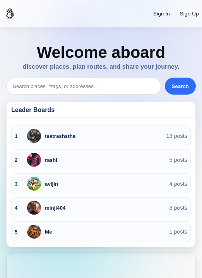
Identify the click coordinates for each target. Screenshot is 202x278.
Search (180, 86)
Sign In (161, 14)
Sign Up (189, 14)
